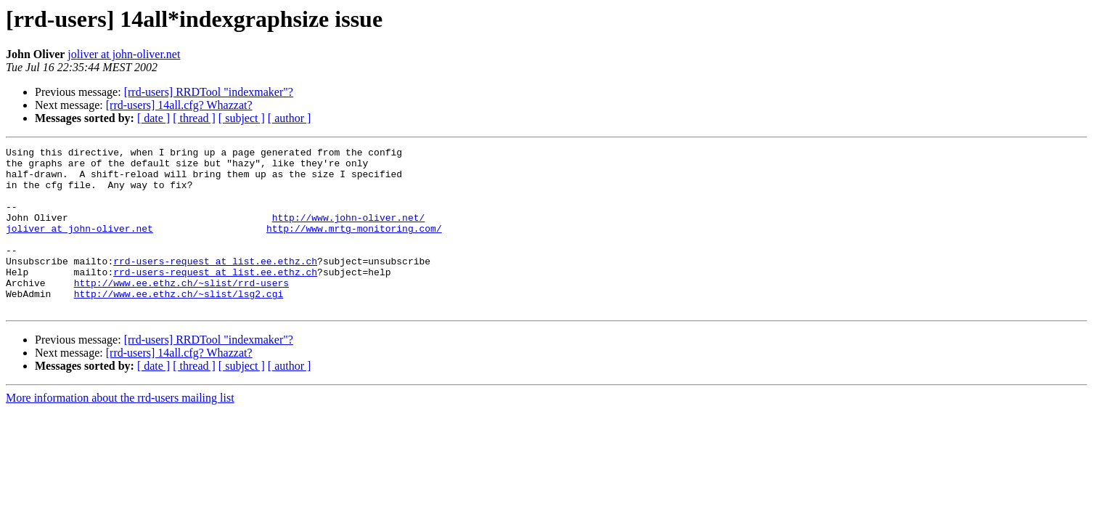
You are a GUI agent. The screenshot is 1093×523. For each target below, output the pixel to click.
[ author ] (289, 118)
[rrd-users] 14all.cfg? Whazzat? (179, 105)
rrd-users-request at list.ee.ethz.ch (215, 284)
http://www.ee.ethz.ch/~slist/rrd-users (181, 310)
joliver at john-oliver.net (123, 54)
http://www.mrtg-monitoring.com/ (354, 245)
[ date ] (153, 118)
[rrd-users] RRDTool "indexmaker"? (208, 92)
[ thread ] (194, 118)
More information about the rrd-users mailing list (120, 430)
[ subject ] (241, 118)
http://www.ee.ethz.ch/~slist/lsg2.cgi (179, 324)
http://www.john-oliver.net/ (348, 232)
